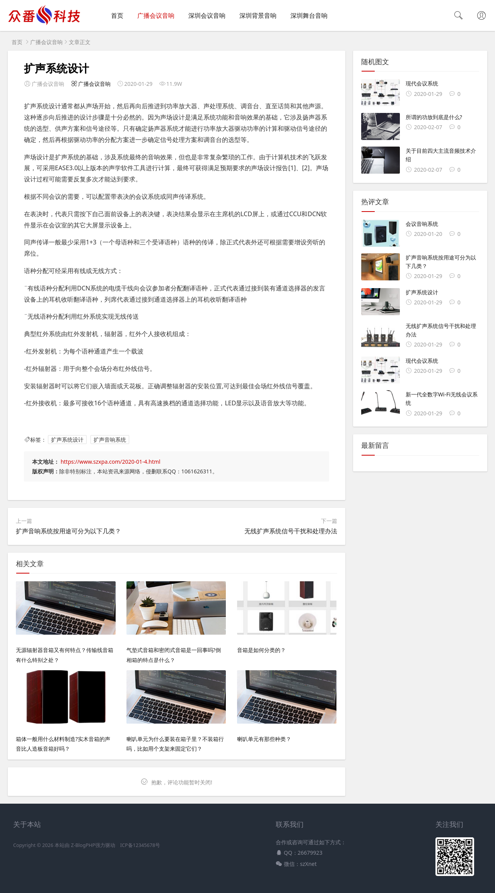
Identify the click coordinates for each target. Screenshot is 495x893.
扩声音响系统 (110, 439)
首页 (117, 15)
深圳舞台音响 (309, 15)
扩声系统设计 (67, 439)
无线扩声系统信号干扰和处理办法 (290, 531)
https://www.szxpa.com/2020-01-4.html (110, 461)
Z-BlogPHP (83, 845)
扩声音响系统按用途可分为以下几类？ (68, 531)
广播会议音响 (155, 15)
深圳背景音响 (258, 15)
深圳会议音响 (206, 15)
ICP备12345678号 (140, 845)
